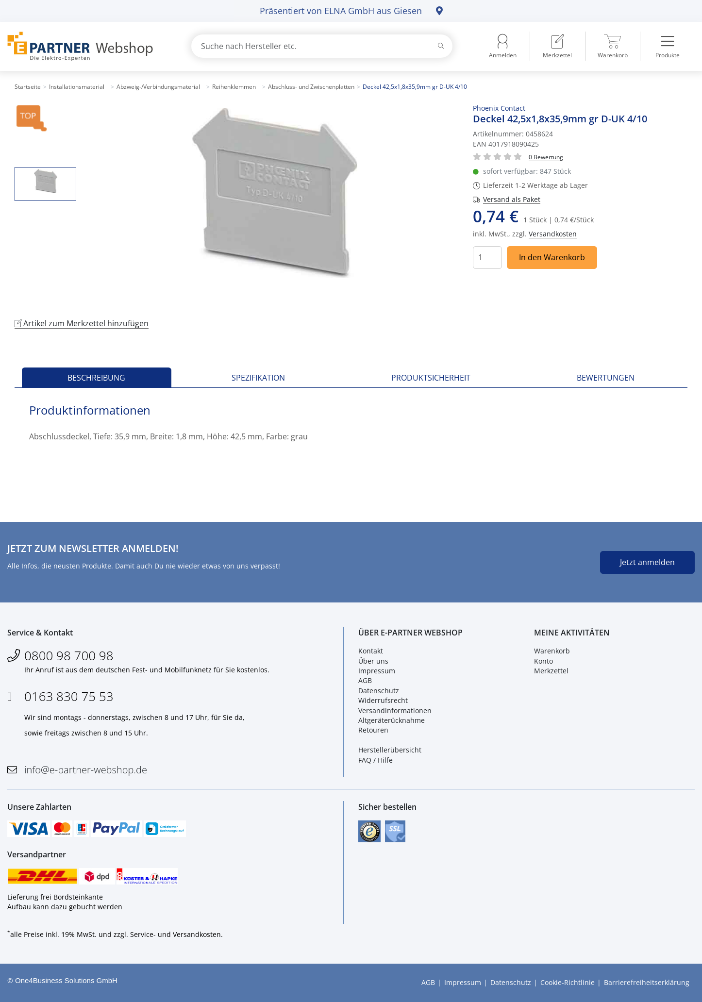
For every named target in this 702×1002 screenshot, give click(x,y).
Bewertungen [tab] (606, 377)
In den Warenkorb (552, 257)
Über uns (373, 661)
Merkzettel (551, 670)
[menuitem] (557, 46)
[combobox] (322, 46)
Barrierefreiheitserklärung (646, 982)
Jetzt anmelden (647, 562)
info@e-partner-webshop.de (85, 769)
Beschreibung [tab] (96, 377)
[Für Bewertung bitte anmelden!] (546, 156)
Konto (543, 661)
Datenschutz (378, 690)
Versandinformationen (395, 710)
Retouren (373, 730)
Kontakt (370, 650)
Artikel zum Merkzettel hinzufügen (82, 323)
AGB (365, 680)
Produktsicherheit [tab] (430, 377)
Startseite (28, 87)
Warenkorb (552, 650)
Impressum (376, 670)
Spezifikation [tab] (258, 377)
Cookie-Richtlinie (567, 982)
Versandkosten (553, 233)
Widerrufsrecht (383, 700)
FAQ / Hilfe (375, 760)
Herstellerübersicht (389, 749)
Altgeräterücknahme (391, 720)
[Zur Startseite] (87, 46)
